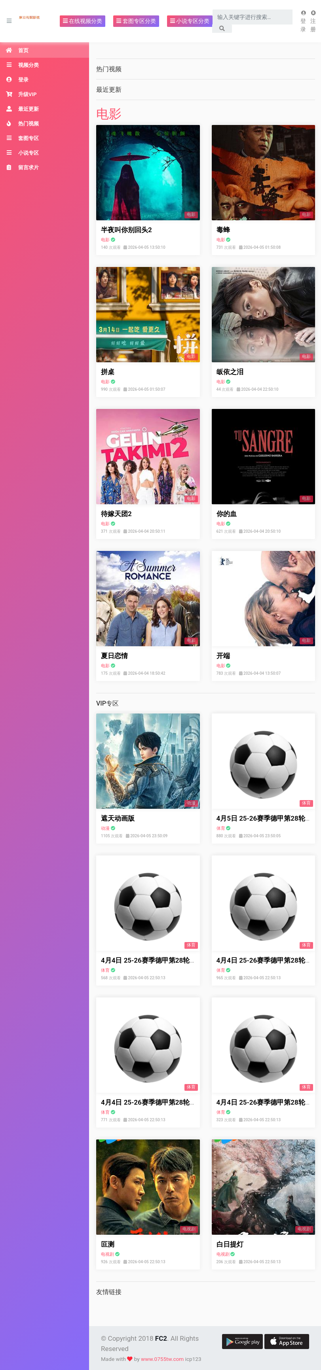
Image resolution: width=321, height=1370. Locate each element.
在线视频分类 (82, 21)
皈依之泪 (230, 372)
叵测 (107, 1244)
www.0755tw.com (162, 1359)
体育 (221, 828)
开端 (223, 656)
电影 (109, 113)
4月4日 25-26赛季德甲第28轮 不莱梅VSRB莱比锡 (175, 960)
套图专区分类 (136, 21)
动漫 (105, 828)
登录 (303, 21)
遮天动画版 (118, 818)
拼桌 (107, 372)
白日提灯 (230, 1244)
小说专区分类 (189, 21)
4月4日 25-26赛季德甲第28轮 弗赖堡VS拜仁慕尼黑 (177, 1102)
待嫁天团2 (116, 514)
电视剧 (107, 1254)
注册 (313, 21)
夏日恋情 (114, 656)
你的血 (227, 514)
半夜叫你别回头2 (126, 230)
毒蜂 (223, 230)
